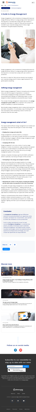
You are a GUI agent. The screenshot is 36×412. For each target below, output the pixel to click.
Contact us (6, 249)
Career (23, 393)
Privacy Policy (25, 379)
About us (13, 393)
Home (2, 5)
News (18, 393)
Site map (20, 409)
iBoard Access (27, 409)
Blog (5, 5)
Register (26, 366)
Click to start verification (18, 370)
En (32, 2)
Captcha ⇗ (22, 371)
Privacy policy (14, 409)
